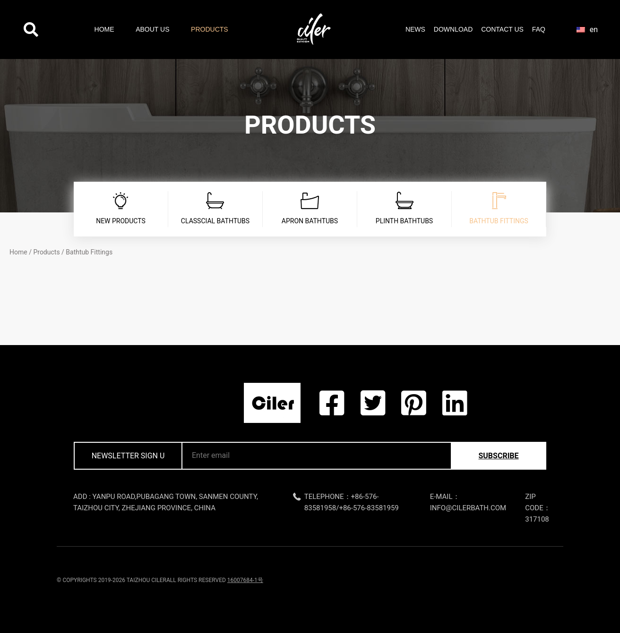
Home (104, 29)
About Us (152, 29)
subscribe (498, 455)
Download (453, 29)
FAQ (538, 29)
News (415, 29)
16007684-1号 (245, 580)
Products (209, 29)
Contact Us (502, 29)
